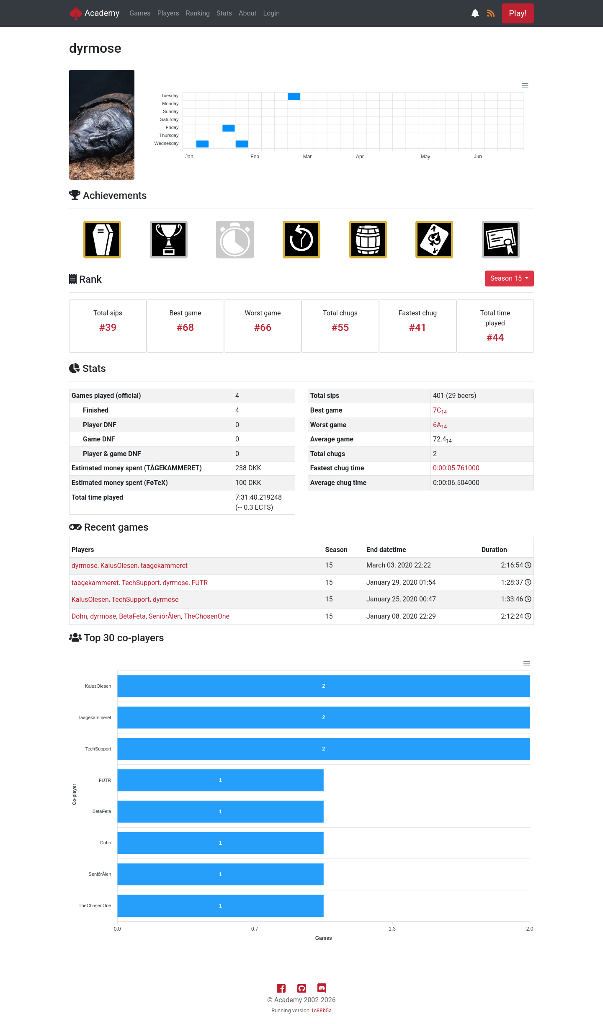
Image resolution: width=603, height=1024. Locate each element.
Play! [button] (518, 13)
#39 (108, 327)
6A (440, 425)
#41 (418, 327)
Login (271, 13)
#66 (263, 327)
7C (440, 410)
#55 (340, 327)
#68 (185, 327)
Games (139, 13)
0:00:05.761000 (456, 468)
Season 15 (506, 278)
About (248, 13)
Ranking (198, 13)
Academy (94, 13)
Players (168, 13)
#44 (495, 337)
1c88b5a (321, 1010)
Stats (224, 13)
